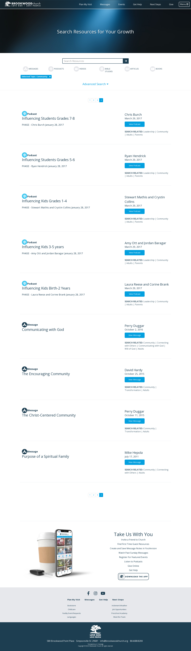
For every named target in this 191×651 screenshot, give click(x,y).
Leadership (149, 131)
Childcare (71, 609)
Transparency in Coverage (95, 644)
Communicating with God (151, 345)
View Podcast (134, 124)
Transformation (133, 390)
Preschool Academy (119, 613)
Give (171, 4)
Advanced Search (95, 84)
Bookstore (72, 605)
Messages (105, 4)
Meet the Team (119, 617)
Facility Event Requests (71, 613)
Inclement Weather (119, 605)
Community (162, 131)
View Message (135, 335)
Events (121, 4)
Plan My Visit (85, 4)
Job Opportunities (119, 609)
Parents (139, 134)
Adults (129, 134)
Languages (71, 617)
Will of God (130, 348)
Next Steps (155, 4)
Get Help (137, 4)
